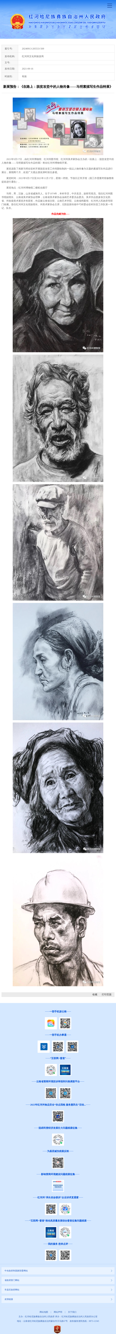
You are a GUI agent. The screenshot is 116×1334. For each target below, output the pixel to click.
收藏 (94, 994)
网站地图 (44, 1312)
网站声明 (58, 1312)
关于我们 (72, 1312)
